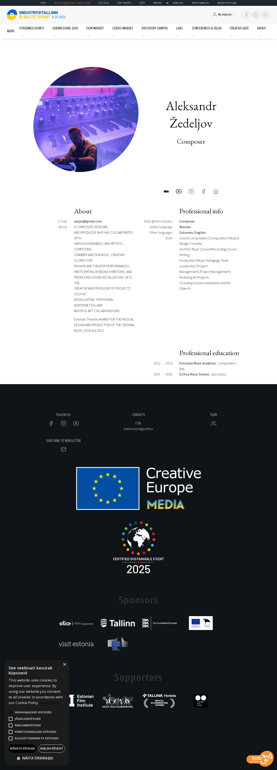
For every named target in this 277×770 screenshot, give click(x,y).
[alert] (36, 713)
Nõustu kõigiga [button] (22, 748)
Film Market (95, 28)
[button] (37, 758)
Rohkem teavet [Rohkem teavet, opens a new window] (49, 703)
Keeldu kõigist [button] (51, 748)
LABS (179, 28)
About (261, 28)
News (10, 31)
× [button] (64, 664)
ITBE (138, 423)
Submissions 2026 (65, 28)
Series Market (122, 28)
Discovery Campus (155, 28)
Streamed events (31, 28)
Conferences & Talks (207, 28)
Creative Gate (239, 28)
